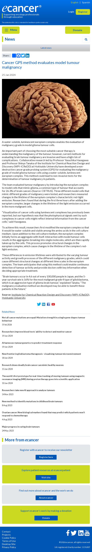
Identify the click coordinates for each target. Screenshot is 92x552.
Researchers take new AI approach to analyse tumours (28, 390)
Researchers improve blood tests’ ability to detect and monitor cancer (37, 331)
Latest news (46, 48)
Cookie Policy (9, 537)
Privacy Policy (9, 547)
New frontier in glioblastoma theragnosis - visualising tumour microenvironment (41, 354)
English (74, 2)
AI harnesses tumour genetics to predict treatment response (32, 343)
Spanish (86, 2)
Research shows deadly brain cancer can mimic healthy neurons (33, 365)
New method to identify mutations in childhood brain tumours (32, 401)
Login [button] (71, 11)
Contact (6, 531)
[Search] (86, 39)
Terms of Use (9, 541)
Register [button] (83, 11)
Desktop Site (8, 544)
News (10, 39)
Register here (46, 457)
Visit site (46, 477)
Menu (10, 30)
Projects (6, 534)
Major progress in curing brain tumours (21, 426)
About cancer (46, 497)
